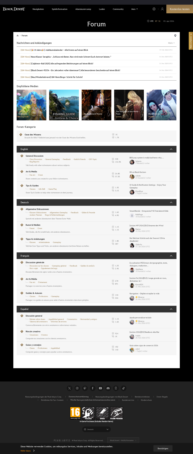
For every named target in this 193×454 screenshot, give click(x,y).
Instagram (77, 388)
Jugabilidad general (56, 319)
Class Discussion (36, 159)
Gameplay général (59, 266)
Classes (32, 189)
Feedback (67, 159)
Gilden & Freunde (88, 212)
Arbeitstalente (44, 242)
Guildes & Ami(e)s (88, 266)
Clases (32, 348)
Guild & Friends (80, 159)
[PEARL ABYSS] (62, 440)
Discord (108, 388)
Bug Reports (34, 162)
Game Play (52, 189)
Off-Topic (93, 159)
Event (40, 175)
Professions (43, 296)
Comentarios (72, 319)
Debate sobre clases (37, 319)
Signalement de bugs (49, 268)
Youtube (100, 388)
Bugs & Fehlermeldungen (55, 215)
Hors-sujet (34, 268)
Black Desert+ (116, 388)
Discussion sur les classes (39, 266)
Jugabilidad (55, 348)
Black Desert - (122, 440)
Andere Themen (36, 215)
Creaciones (34, 335)
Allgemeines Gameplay (59, 212)
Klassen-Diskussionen (38, 212)
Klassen (33, 242)
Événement (42, 282)
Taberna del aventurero (39, 322)
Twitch (85, 388)
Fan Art (32, 175)
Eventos (45, 335)
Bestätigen (163, 448)
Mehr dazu (26, 450)
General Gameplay (52, 159)
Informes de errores (59, 322)
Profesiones (42, 348)
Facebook (93, 388)
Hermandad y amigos (88, 319)
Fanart (32, 228)
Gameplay (57, 242)
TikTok (123, 388)
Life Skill (42, 189)
